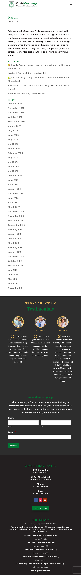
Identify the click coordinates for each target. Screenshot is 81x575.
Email (12, 432)
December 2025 (16, 108)
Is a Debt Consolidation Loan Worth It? (28, 73)
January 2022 (15, 175)
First (10, 426)
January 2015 (15, 234)
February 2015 (15, 229)
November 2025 (16, 112)
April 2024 (13, 162)
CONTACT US (40, 508)
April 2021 (13, 184)
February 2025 (15, 153)
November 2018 (16, 216)
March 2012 (13, 283)
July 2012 (12, 270)
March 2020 (14, 207)
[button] (71, 6)
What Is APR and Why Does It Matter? (27, 93)
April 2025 (13, 144)
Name (12, 418)
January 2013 (14, 252)
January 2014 (15, 238)
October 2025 (15, 117)
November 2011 (15, 288)
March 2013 (13, 243)
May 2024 (13, 157)
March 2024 (14, 166)
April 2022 (13, 171)
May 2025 (13, 139)
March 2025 (14, 148)
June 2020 (13, 198)
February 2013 (15, 247)
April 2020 (13, 202)
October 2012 (15, 261)
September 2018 (16, 220)
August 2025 (14, 126)
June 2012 (13, 274)
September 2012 (16, 265)
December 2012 (16, 256)
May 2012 (12, 279)
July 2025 (13, 130)
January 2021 (14, 189)
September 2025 (16, 121)
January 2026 (15, 103)
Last (43, 426)
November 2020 (16, 193)
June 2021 (13, 180)
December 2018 (16, 211)
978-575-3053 (40, 486)
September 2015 (16, 225)
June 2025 (13, 135)
